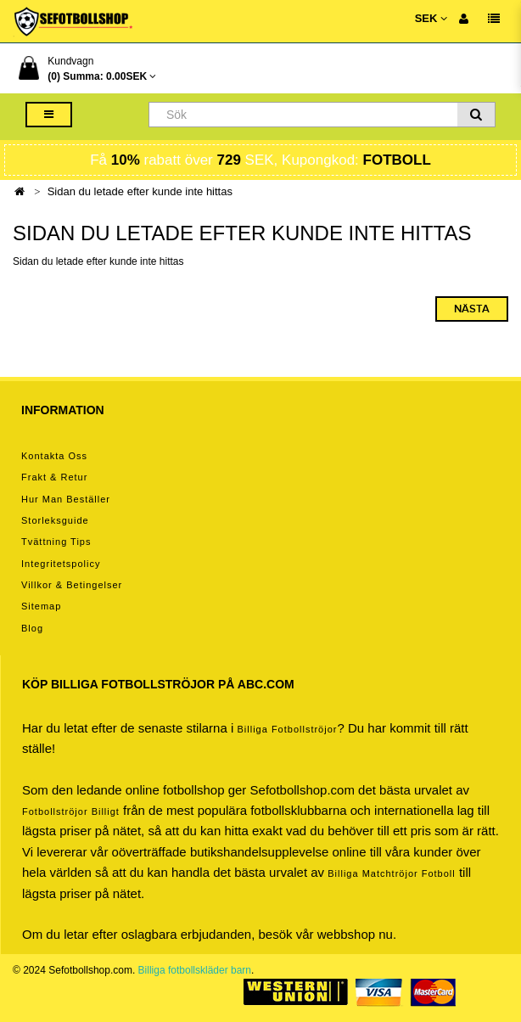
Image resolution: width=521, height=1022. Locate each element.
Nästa (472, 309)
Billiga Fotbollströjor (287, 729)
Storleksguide (55, 520)
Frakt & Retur (54, 477)
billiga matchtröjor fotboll (392, 873)
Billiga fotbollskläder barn (194, 970)
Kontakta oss (54, 456)
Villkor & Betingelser (71, 585)
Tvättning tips (56, 541)
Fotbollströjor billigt (71, 811)
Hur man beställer (65, 499)
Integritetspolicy (60, 564)
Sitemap (41, 606)
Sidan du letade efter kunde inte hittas (140, 191)
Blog (32, 628)
